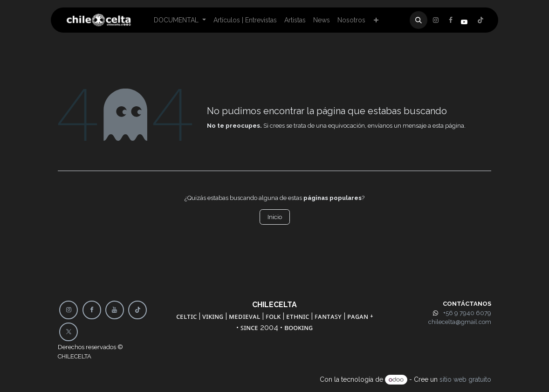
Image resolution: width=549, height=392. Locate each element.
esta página (448, 125)
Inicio (275, 216)
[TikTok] (137, 310)
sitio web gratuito (465, 379)
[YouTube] (114, 310)
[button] (418, 20)
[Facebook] (435, 20)
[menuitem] (180, 20)
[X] (450, 20)
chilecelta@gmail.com (459, 321)
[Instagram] (480, 20)
